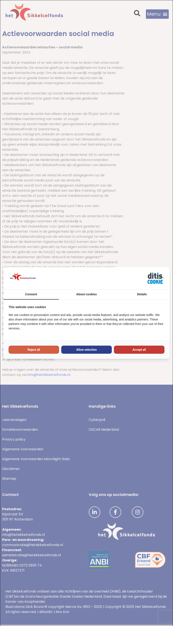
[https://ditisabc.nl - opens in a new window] (155, 278)
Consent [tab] (31, 294)
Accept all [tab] (139, 349)
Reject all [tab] (34, 349)
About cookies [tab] (86, 294)
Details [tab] (142, 294)
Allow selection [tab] (86, 349)
